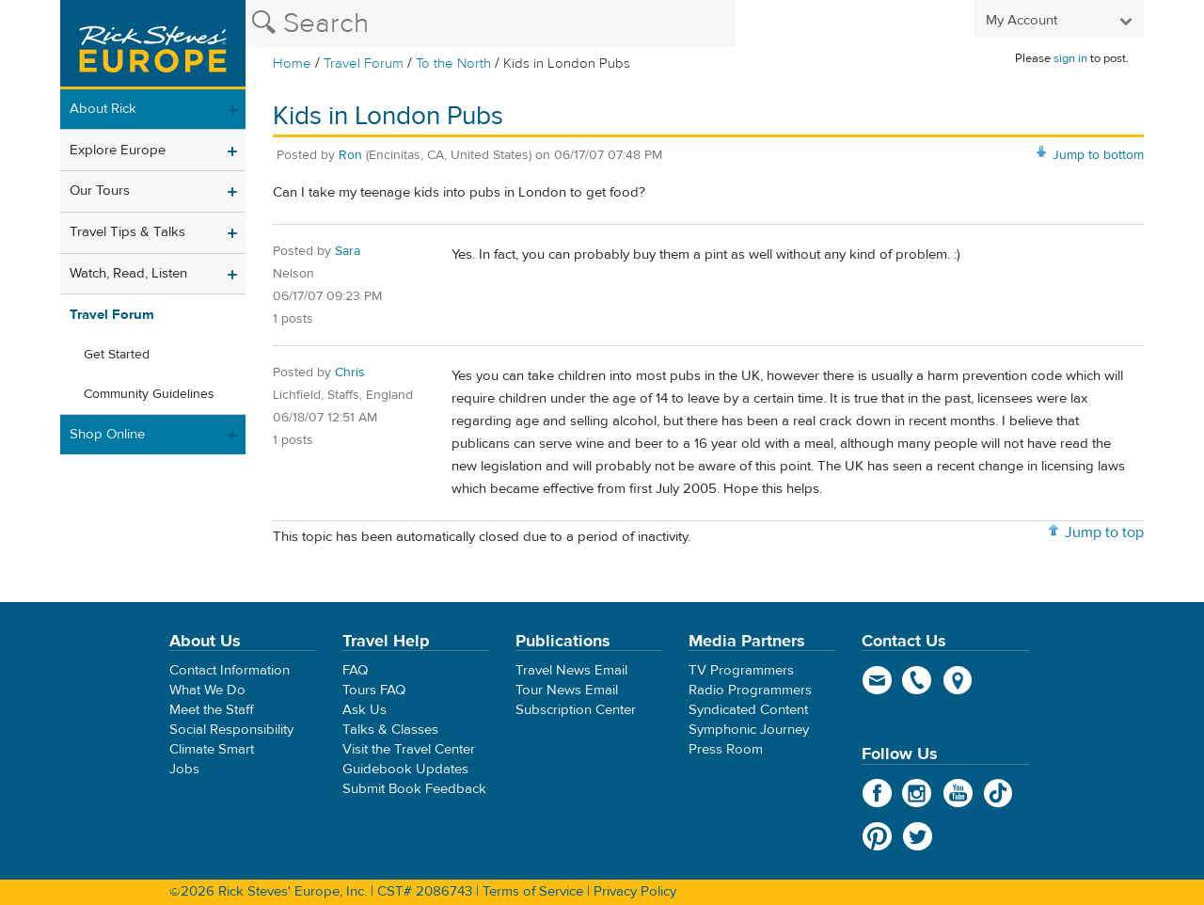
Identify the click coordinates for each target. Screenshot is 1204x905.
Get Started (117, 354)
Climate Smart (211, 749)
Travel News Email (571, 670)
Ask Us (364, 710)
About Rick (103, 109)
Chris (350, 372)
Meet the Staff (211, 710)
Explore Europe (118, 150)
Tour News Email (566, 690)
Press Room (726, 749)
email (877, 680)
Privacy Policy (635, 891)
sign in (1070, 58)
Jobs (184, 769)
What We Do (207, 690)
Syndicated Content (748, 710)
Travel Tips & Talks (127, 232)
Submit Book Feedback (414, 789)
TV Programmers (741, 670)
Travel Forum (364, 63)
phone (917, 680)
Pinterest (877, 836)
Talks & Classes (390, 729)
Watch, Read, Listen (128, 273)
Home (292, 63)
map (958, 680)
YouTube (958, 793)
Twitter (917, 836)
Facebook (877, 793)
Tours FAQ (373, 690)
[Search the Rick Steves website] (490, 23)
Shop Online (107, 434)
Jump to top (1104, 532)
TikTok (998, 793)
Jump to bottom (1098, 155)
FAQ (355, 670)
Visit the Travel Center (408, 749)
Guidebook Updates (405, 769)
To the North (453, 63)
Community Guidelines (149, 394)
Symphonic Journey (749, 729)
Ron (350, 155)
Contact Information (229, 670)
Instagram (917, 793)
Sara (347, 251)
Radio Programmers (750, 690)
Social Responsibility (231, 729)
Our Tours (100, 190)
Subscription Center (575, 710)
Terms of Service (533, 891)
